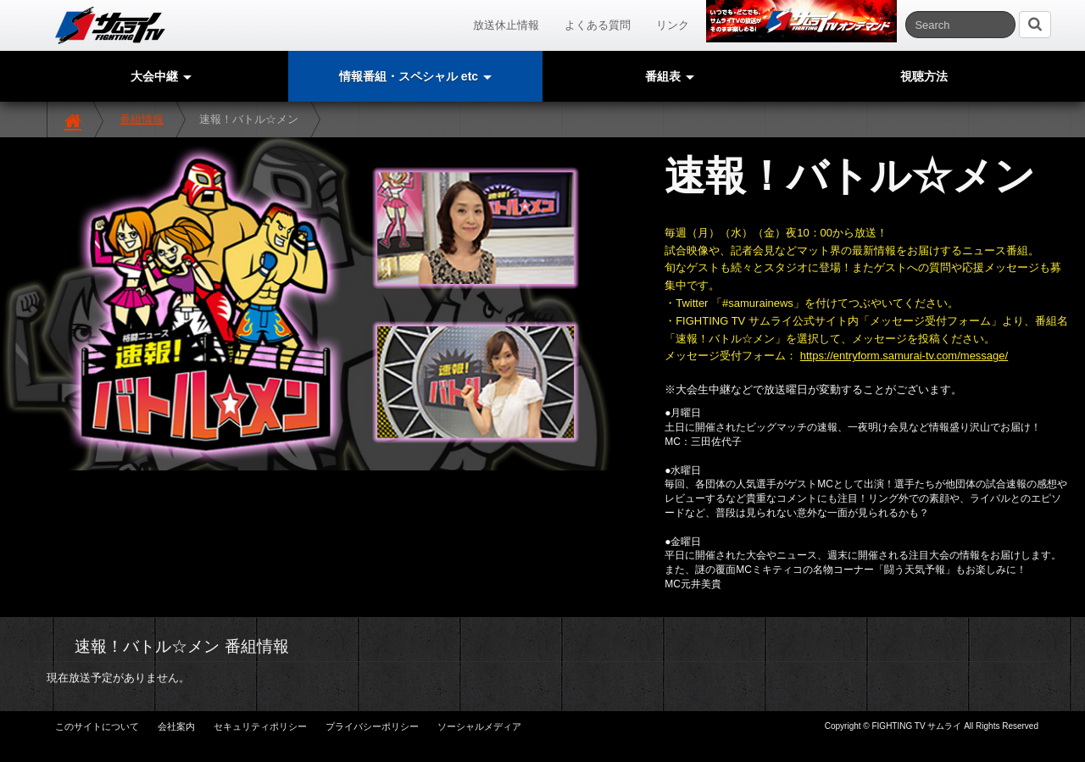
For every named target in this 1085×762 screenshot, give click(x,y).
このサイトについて (97, 726)
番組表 (669, 76)
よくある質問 (598, 25)
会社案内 (176, 726)
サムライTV (110, 25)
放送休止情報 (506, 25)
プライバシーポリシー (372, 726)
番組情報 (142, 119)
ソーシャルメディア (479, 726)
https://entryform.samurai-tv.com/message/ (904, 355)
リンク (672, 25)
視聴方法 (924, 76)
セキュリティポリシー (260, 726)
